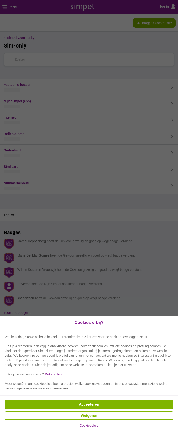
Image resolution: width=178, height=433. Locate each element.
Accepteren (89, 404)
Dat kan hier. (54, 374)
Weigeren (89, 416)
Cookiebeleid (89, 425)
